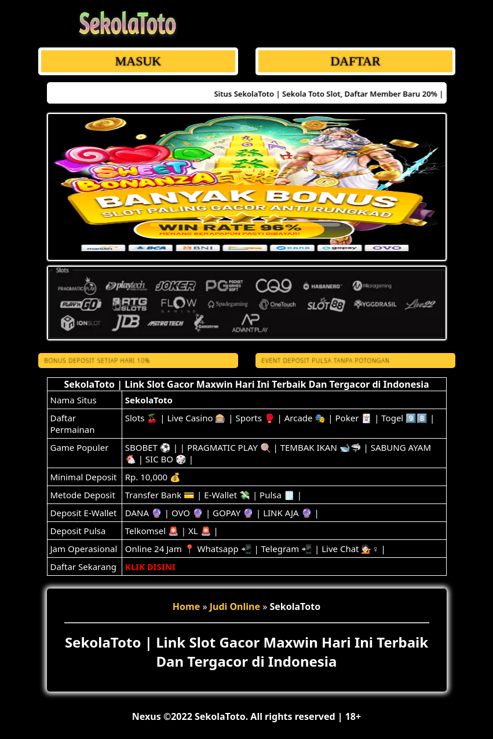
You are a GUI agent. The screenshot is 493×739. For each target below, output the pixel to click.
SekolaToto (149, 400)
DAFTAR (355, 61)
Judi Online (235, 606)
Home (186, 606)
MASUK (137, 61)
